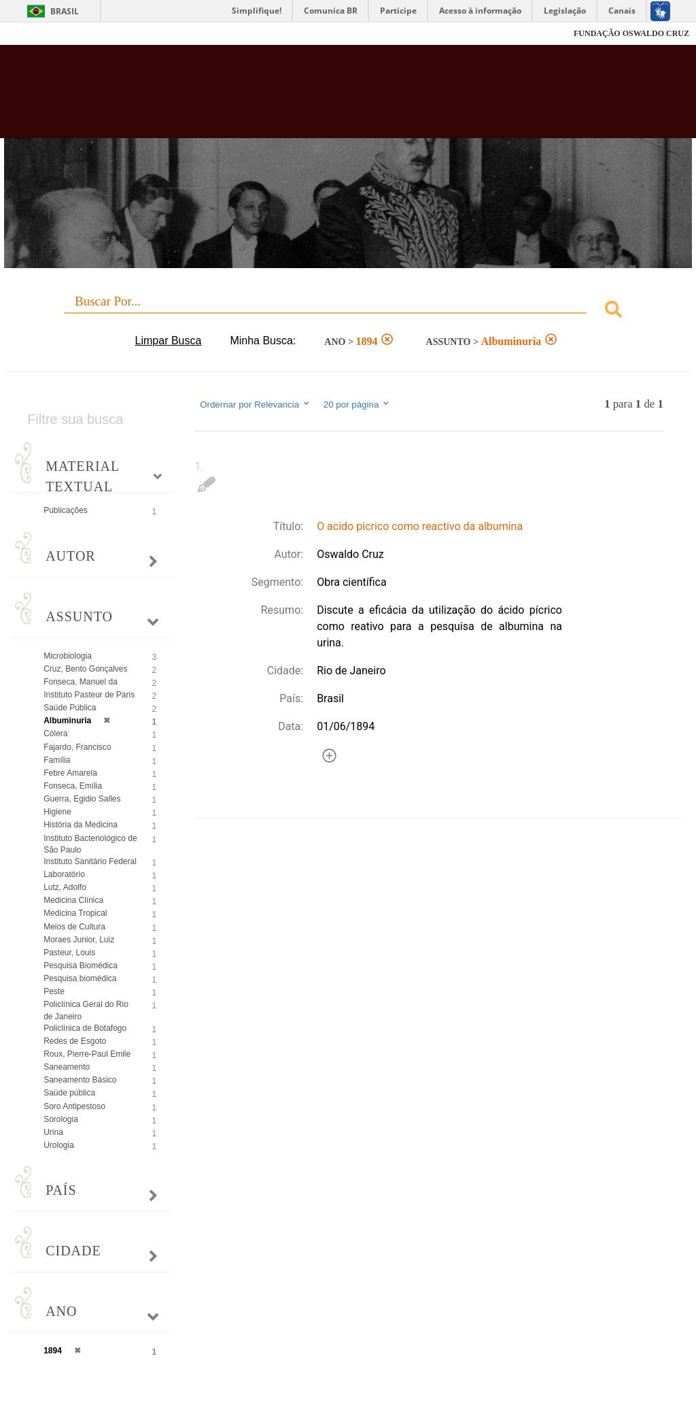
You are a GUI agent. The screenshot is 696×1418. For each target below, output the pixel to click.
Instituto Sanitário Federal (90, 861)
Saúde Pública (70, 707)
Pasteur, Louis (69, 952)
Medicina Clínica (73, 900)
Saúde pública (69, 1093)
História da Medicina (81, 824)
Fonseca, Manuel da (81, 682)
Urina (53, 1132)
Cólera (55, 733)
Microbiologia (68, 656)
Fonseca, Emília (73, 786)
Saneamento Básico (80, 1080)
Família (57, 760)
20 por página (357, 404)
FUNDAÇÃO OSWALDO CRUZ (631, 33)
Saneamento (67, 1067)
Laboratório (64, 874)
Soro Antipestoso (74, 1106)
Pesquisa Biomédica (81, 965)
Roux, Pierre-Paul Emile (87, 1054)
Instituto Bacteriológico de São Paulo (90, 844)
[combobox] (348, 311)
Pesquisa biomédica (80, 978)
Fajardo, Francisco (77, 747)
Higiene (57, 812)
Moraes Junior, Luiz (79, 939)
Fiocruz (40, 33)
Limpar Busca (168, 340)
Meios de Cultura (74, 926)
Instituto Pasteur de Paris (89, 694)
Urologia (59, 1145)
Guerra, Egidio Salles (82, 799)
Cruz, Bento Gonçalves (85, 669)
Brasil (64, 11)
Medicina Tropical (75, 913)
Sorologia (61, 1119)
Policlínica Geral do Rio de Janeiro (86, 1010)
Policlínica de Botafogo (85, 1028)
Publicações (66, 510)
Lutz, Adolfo (65, 887)
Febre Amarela (70, 773)
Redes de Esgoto (75, 1041)
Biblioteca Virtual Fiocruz (298, 97)
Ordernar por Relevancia (255, 404)
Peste (54, 991)
